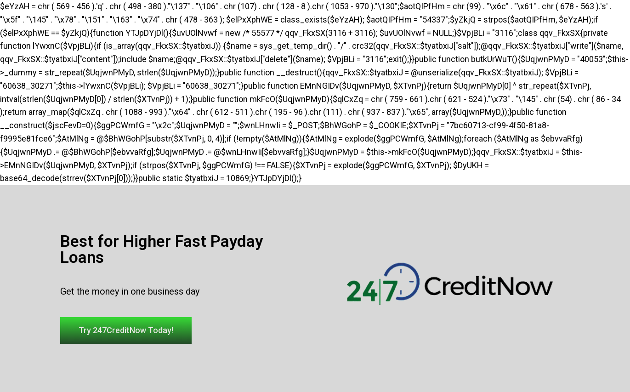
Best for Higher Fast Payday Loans (161, 249)
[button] (126, 330)
